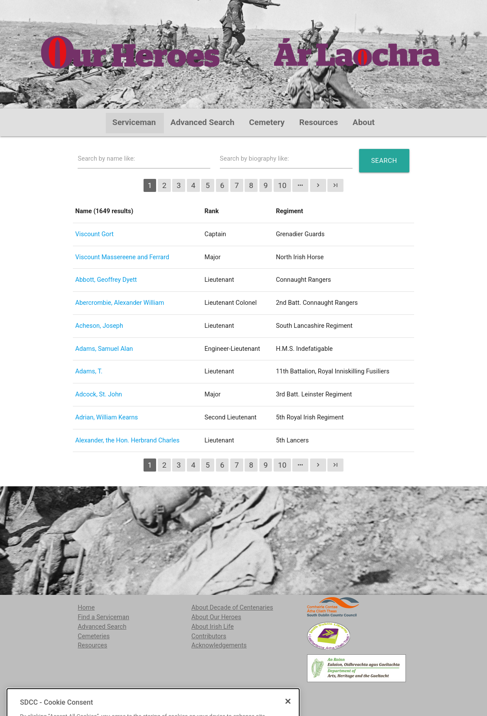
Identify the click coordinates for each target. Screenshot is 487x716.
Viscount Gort (94, 234)
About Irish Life (212, 626)
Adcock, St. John (98, 394)
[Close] (288, 710)
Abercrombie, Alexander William (119, 303)
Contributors (208, 636)
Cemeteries (94, 636)
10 (282, 185)
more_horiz (300, 185)
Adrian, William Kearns (106, 417)
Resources (318, 122)
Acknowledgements (218, 645)
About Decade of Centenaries (232, 607)
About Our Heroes (216, 617)
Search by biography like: (254, 158)
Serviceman (134, 122)
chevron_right (318, 185)
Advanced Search (202, 122)
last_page (335, 185)
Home (86, 607)
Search (384, 161)
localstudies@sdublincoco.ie (146, 694)
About (364, 122)
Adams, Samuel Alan (104, 349)
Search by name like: (106, 158)
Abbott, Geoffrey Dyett (106, 280)
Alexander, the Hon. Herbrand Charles (127, 440)
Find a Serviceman (103, 617)
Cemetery (266, 122)
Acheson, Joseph (99, 326)
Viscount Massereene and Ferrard (122, 257)
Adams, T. (88, 371)
